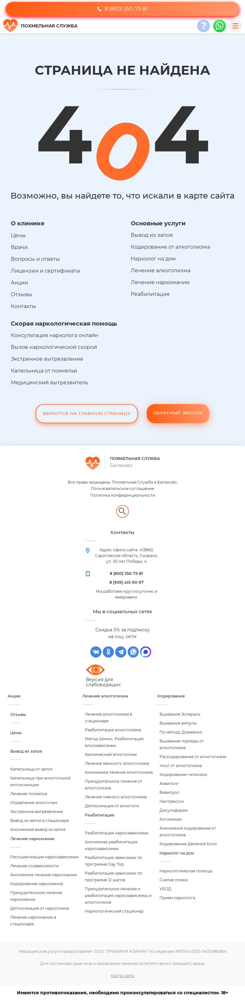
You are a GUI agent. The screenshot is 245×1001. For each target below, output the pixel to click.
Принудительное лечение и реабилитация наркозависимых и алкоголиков (118, 895)
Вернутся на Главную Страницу (87, 413)
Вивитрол (169, 792)
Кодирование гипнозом (183, 774)
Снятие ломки (174, 879)
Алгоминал (171, 819)
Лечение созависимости (34, 865)
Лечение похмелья (28, 793)
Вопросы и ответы (35, 259)
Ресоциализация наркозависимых (44, 856)
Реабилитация (150, 294)
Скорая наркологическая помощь (64, 323)
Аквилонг (169, 783)
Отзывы (21, 294)
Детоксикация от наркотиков (39, 908)
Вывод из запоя (152, 235)
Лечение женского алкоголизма (117, 763)
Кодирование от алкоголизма (170, 247)
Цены (18, 235)
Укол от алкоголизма (181, 765)
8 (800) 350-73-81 (123, 9)
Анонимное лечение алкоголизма (119, 772)
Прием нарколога (177, 897)
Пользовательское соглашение (122, 488)
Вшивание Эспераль (180, 714)
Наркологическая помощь (186, 871)
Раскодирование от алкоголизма (193, 756)
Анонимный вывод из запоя (37, 829)
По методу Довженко (181, 732)
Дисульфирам (174, 810)
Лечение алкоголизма (160, 270)
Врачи (19, 247)
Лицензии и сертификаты (45, 271)
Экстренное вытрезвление (47, 359)
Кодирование (171, 696)
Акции (19, 283)
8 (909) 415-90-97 (126, 582)
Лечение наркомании (160, 282)
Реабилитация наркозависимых (116, 833)
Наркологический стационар (114, 911)
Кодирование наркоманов (36, 883)
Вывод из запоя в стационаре (39, 820)
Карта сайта (122, 975)
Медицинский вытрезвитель (49, 383)
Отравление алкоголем (33, 802)
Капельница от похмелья (44, 371)
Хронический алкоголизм (111, 754)
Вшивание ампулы (178, 723)
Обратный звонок (178, 412)
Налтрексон (172, 801)
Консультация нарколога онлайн (54, 335)
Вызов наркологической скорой (54, 347)
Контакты (23, 306)
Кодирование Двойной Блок (188, 843)
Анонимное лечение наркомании (43, 874)
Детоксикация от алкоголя (112, 805)
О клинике (28, 223)
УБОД (165, 888)
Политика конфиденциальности (122, 495)
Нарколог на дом (153, 259)
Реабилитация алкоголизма (113, 729)
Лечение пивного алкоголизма (116, 796)
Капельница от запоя (31, 769)
